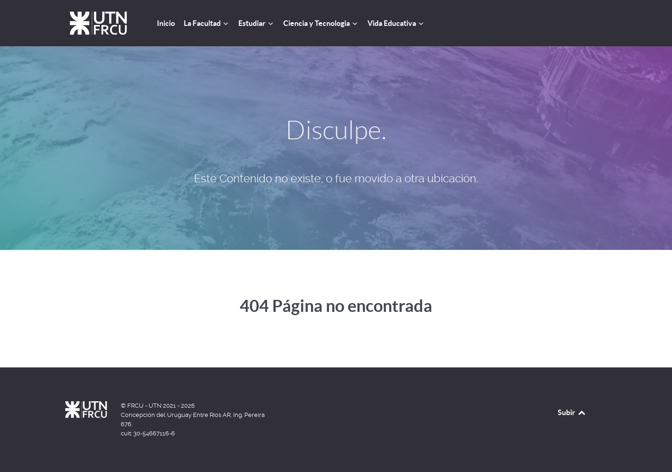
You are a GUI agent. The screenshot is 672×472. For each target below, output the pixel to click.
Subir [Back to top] (572, 412)
